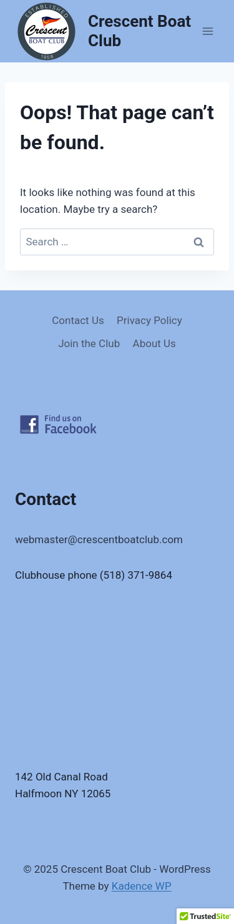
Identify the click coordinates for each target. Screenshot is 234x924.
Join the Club (89, 343)
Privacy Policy (149, 320)
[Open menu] (207, 31)
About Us (154, 343)
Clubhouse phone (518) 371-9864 (93, 575)
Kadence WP (142, 886)
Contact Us (78, 320)
